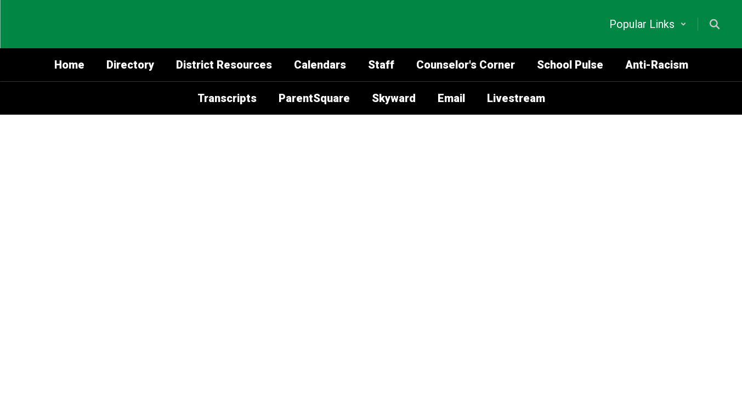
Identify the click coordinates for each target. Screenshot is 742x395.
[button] (648, 24)
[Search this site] (714, 24)
